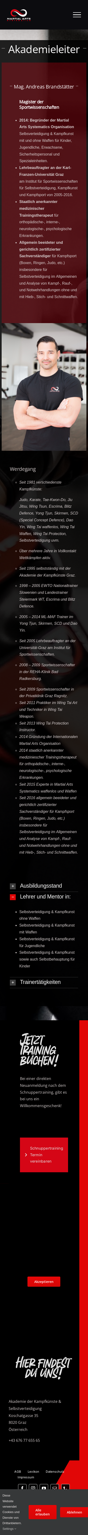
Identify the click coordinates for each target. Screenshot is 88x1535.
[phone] (65, 1488)
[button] (44, 886)
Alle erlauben (42, 1512)
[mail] (54, 1488)
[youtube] (44, 1488)
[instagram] (33, 1488)
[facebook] (22, 1488)
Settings (9, 1529)
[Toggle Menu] (77, 14)
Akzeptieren (44, 1281)
